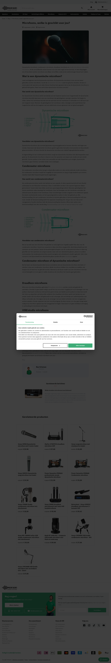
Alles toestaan (80, 345)
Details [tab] (55, 322)
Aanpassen (55, 345)
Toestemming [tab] (29, 322)
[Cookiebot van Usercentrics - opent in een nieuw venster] (85, 316)
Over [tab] (81, 322)
